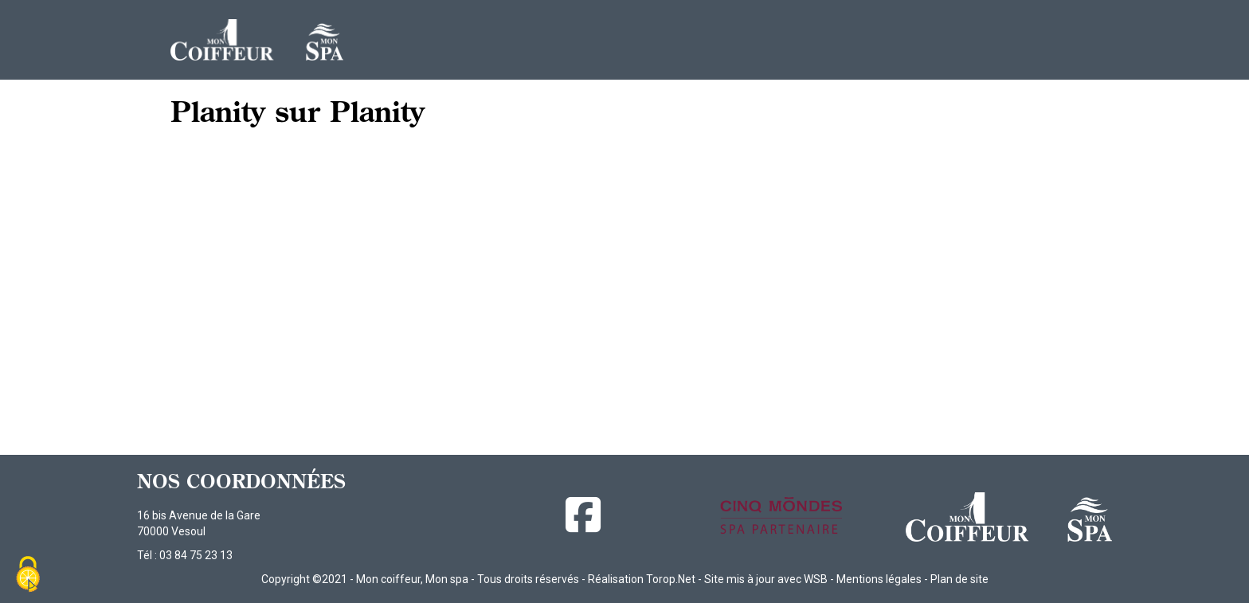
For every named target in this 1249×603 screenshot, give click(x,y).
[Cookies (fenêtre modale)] (28, 575)
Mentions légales (879, 579)
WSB (816, 579)
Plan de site (959, 579)
